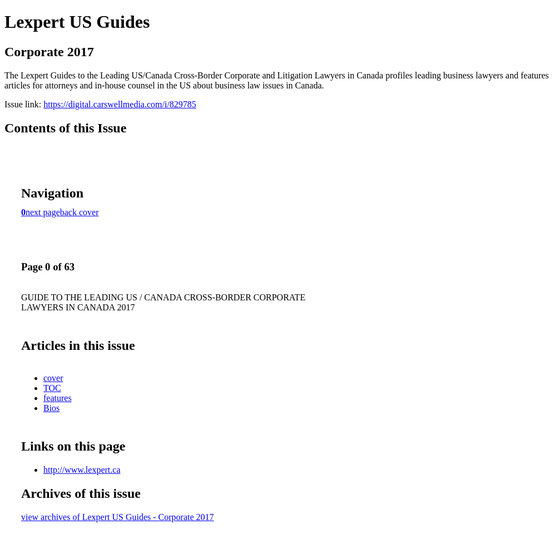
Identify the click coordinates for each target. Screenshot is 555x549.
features (57, 398)
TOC (52, 388)
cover (53, 378)
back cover (79, 212)
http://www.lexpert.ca (81, 469)
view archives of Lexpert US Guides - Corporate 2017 (117, 517)
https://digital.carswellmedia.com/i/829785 (119, 104)
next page (43, 212)
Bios (51, 408)
